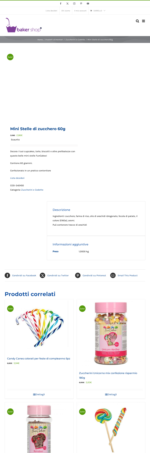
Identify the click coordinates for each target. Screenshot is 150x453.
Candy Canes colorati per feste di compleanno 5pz (38, 358)
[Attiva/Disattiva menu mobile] (143, 21)
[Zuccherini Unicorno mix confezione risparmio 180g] (111, 333)
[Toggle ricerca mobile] (137, 21)
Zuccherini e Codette (32, 189)
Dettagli (40, 394)
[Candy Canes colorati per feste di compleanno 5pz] (39, 326)
